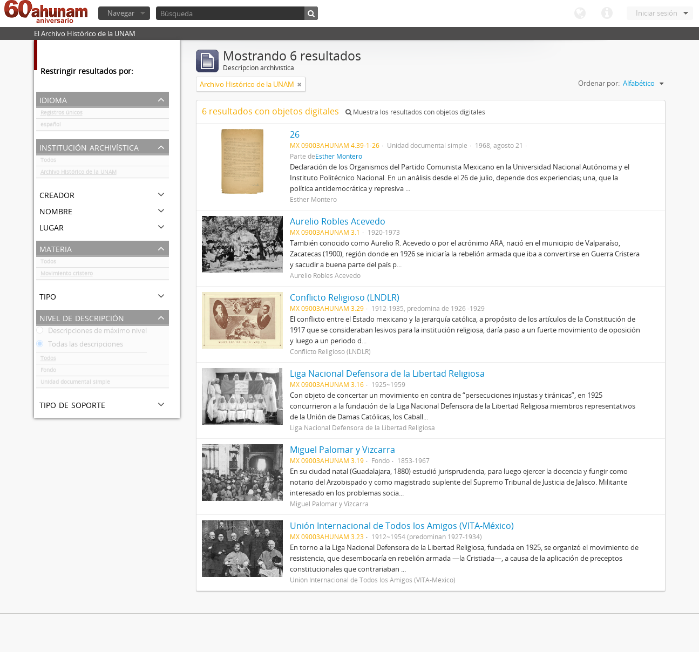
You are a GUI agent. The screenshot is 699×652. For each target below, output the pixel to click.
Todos (48, 162)
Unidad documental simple (75, 384)
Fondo (48, 372)
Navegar (120, 13)
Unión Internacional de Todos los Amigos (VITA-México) (402, 526)
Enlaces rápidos (606, 13)
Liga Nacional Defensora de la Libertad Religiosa (387, 373)
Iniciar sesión (656, 13)
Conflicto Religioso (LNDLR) (344, 297)
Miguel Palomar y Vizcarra (342, 450)
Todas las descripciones (79, 346)
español (50, 126)
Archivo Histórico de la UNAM (78, 174)
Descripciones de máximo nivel (91, 332)
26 (295, 134)
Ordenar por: (599, 83)
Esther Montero (338, 156)
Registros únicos (61, 114)
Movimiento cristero (66, 275)
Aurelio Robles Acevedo (337, 221)
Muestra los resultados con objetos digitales (415, 112)
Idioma (579, 13)
